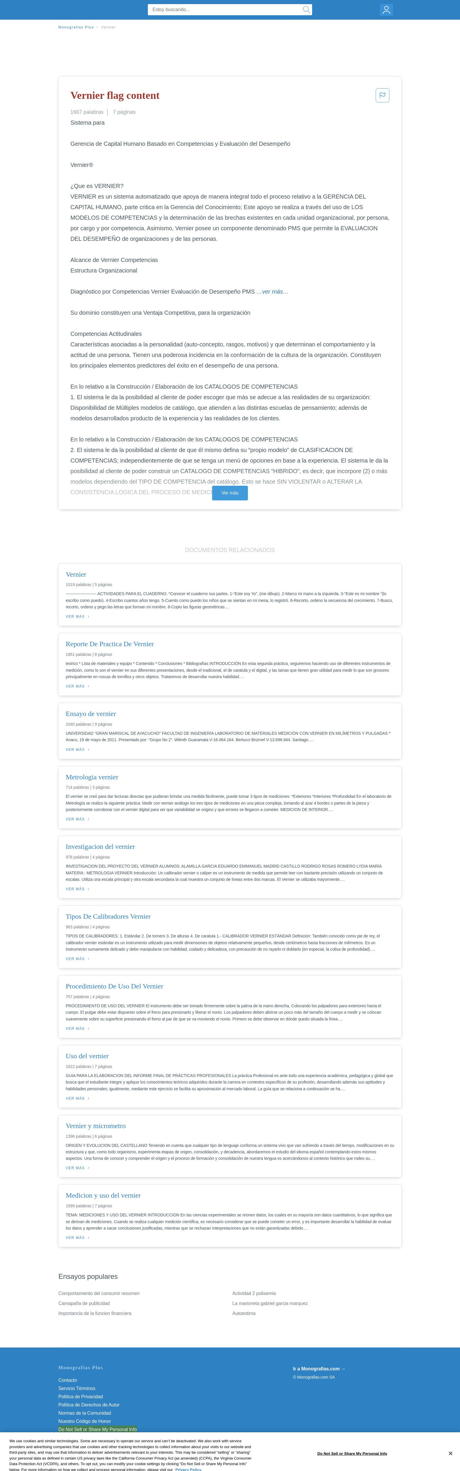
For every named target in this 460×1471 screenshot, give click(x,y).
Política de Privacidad (80, 1396)
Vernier (108, 27)
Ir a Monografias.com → (319, 1368)
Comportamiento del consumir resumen (99, 1293)
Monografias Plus (76, 27)
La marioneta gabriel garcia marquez (270, 1303)
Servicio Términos (76, 1388)
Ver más (230, 492)
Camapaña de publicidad (84, 1303)
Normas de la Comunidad (84, 1413)
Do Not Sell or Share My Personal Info (97, 1429)
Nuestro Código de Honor (84, 1421)
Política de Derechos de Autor (89, 1404)
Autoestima (244, 1313)
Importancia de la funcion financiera (94, 1313)
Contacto (67, 1380)
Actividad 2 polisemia (254, 1293)
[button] (383, 97)
